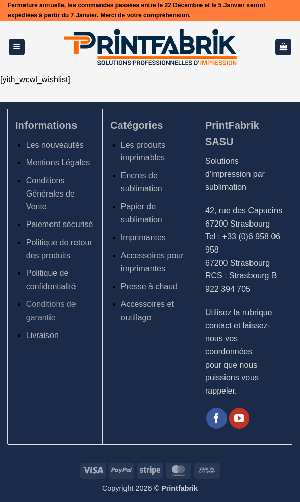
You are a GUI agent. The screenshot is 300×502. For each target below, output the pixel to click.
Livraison (42, 335)
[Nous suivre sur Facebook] (216, 418)
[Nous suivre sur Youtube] (239, 418)
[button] (17, 47)
